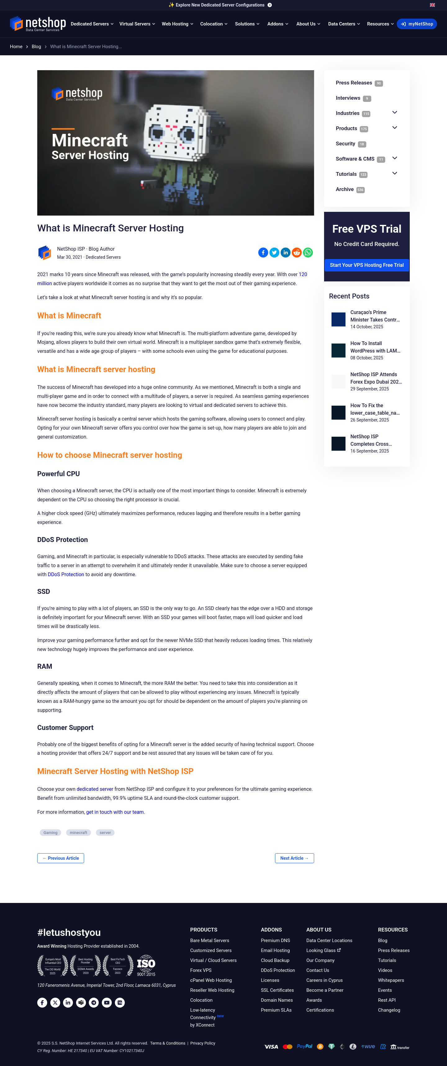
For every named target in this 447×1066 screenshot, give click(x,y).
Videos (385, 970)
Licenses (270, 980)
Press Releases (394, 950)
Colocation (201, 1000)
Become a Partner (325, 990)
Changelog (389, 1010)
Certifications (320, 1010)
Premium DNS (275, 940)
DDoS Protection (66, 574)
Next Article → (294, 858)
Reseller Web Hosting (212, 990)
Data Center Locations (329, 940)
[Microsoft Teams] (82, 1003)
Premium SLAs (276, 1010)
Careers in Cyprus (324, 980)
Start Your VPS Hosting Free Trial (367, 265)
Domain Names (277, 1000)
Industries (367, 113)
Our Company (320, 960)
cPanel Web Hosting (211, 980)
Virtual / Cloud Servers (213, 960)
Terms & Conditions (167, 1043)
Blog (382, 940)
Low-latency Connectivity (214, 1018)
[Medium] (121, 1003)
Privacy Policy (202, 1043)
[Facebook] (43, 1003)
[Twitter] (56, 1003)
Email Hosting (275, 950)
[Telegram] (95, 1003)
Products (367, 128)
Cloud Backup (275, 960)
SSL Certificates (277, 990)
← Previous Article (61, 858)
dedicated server (95, 789)
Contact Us (317, 970)
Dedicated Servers (103, 257)
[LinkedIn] (69, 1003)
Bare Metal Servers (209, 940)
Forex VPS (201, 970)
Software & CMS (367, 159)
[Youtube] (108, 1003)
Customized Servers (211, 950)
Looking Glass (323, 950)
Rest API (387, 1000)
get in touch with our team (115, 812)
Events (385, 990)
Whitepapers (391, 980)
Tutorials (367, 174)
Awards (314, 1000)
